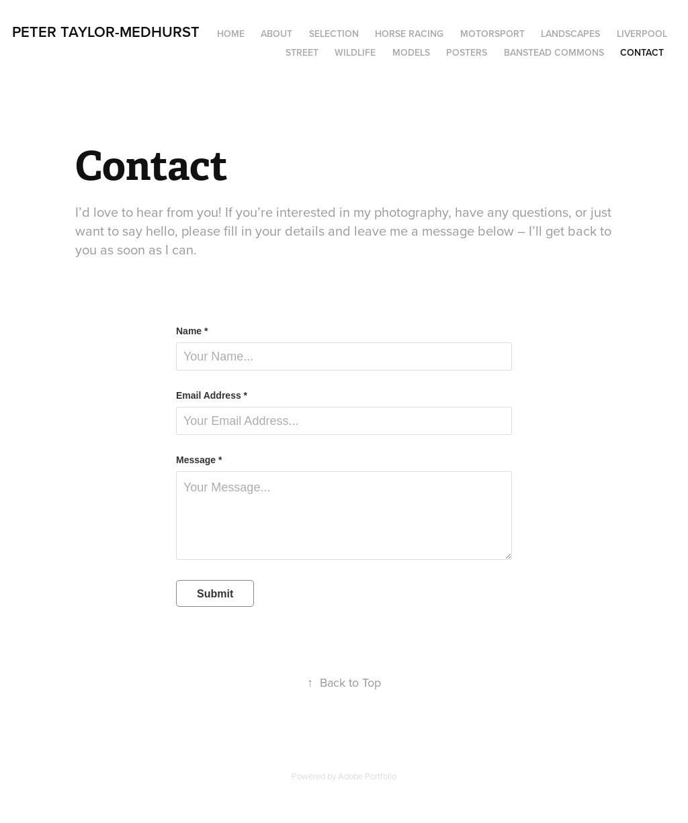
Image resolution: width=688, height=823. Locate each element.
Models (411, 52)
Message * (199, 460)
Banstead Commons (554, 52)
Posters (466, 52)
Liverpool (642, 33)
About (276, 33)
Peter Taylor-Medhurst (106, 31)
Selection (334, 33)
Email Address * (211, 395)
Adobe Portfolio (367, 776)
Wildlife (355, 52)
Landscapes (570, 33)
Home (231, 33)
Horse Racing (409, 33)
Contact (642, 52)
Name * (192, 331)
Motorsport (492, 33)
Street (302, 52)
